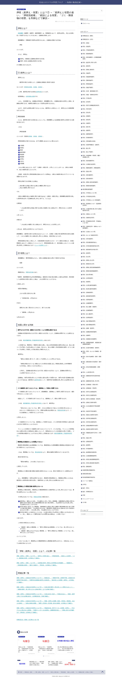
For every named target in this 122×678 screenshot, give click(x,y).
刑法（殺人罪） (87, 148)
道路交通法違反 (87, 480)
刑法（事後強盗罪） (88, 84)
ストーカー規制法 (88, 487)
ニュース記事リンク (41, 245)
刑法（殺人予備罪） (88, 152)
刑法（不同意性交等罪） (89, 198)
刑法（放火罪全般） (88, 279)
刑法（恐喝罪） (87, 116)
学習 (84, 501)
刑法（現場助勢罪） (88, 137)
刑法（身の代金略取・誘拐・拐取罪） (91, 362)
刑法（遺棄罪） (87, 340)
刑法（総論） (86, 43)
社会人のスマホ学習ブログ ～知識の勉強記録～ (61, 2)
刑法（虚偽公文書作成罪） (90, 409)
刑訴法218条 (28, 87)
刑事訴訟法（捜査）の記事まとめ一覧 (28, 619)
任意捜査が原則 (30, 96)
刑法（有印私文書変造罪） (90, 428)
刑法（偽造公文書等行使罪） (91, 421)
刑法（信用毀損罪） (88, 322)
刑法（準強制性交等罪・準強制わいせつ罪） (91, 225)
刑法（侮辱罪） (87, 286)
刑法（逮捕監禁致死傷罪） (90, 336)
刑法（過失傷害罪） (88, 176)
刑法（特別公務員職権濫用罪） (91, 466)
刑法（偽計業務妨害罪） (89, 326)
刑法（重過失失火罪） (89, 267)
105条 (40, 136)
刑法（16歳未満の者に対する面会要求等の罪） (91, 212)
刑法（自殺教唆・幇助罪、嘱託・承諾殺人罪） (91, 156)
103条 (30, 136)
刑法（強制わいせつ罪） (89, 217)
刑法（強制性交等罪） (89, 221)
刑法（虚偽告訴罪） (88, 448)
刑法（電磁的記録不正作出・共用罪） (91, 440)
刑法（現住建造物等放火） (90, 245)
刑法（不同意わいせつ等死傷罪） (91, 202)
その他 (84, 509)
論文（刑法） (86, 494)
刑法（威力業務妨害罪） (89, 329)
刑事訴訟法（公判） (88, 39)
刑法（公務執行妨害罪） (89, 164)
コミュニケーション (88, 505)
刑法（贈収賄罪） (88, 473)
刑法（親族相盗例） (88, 53)
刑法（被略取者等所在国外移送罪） (91, 381)
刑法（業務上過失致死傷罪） (91, 183)
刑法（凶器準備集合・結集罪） (91, 144)
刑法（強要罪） (87, 123)
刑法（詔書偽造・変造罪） (90, 393)
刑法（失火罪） (87, 260)
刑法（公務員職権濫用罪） (90, 462)
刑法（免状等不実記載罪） (90, 417)
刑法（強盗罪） (87, 73)
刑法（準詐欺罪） (88, 109)
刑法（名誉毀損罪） (88, 283)
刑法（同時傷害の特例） (89, 141)
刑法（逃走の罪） (88, 173)
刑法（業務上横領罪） (89, 69)
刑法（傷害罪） (87, 130)
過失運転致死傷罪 (88, 191)
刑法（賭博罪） (87, 451)
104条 (35, 136)
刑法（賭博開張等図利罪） (90, 458)
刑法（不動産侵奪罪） (89, 50)
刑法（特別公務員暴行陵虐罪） (91, 469)
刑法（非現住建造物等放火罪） (91, 249)
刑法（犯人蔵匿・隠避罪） (90, 311)
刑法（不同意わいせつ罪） (90, 194)
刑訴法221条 (29, 272)
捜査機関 (20, 33)
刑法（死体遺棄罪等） (89, 160)
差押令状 (38, 91)
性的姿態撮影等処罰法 (89, 483)
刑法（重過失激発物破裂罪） (91, 276)
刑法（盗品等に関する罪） (90, 62)
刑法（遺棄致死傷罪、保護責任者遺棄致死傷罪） (91, 348)
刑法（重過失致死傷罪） (89, 187)
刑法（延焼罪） (87, 256)
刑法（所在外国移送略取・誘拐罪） (91, 372)
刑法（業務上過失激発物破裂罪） (91, 271)
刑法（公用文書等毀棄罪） (90, 290)
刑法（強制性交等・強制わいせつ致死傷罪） (91, 230)
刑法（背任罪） (87, 112)
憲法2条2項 (38, 452)
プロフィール (86, 23)
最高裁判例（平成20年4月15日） (33, 403)
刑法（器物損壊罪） (88, 297)
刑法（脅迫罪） (87, 119)
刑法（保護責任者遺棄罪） (90, 344)
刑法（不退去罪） (88, 98)
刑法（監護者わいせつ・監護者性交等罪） (91, 207)
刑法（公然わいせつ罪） (89, 235)
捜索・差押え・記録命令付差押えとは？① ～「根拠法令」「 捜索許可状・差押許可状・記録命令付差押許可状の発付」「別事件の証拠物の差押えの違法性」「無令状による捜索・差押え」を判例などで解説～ (46, 580)
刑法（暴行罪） (87, 126)
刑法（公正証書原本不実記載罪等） (91, 413)
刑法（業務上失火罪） (89, 263)
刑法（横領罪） (87, 66)
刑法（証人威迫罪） (88, 318)
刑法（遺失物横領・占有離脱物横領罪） (91, 58)
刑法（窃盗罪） (87, 46)
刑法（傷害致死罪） (88, 134)
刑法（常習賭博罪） (88, 455)
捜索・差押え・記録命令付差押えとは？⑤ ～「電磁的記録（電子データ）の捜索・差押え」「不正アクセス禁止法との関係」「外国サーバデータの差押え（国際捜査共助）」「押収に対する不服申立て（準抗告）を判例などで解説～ (46, 610)
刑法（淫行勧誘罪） (88, 242)
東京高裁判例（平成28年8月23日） (33, 340)
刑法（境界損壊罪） (88, 304)
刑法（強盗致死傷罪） (89, 76)
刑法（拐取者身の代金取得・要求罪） (91, 367)
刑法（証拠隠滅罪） (88, 315)
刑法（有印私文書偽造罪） (90, 425)
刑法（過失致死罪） (88, 180)
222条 (40, 87)
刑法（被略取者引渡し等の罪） (91, 386)
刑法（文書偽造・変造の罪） (91, 389)
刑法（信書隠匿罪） (88, 308)
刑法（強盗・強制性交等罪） (91, 94)
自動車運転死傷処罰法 (89, 476)
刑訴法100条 (37, 496)
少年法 (84, 491)
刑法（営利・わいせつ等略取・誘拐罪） (91, 357)
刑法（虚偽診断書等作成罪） (91, 432)
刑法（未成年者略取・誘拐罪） (91, 352)
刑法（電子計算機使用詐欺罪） (91, 105)
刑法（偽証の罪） (88, 444)
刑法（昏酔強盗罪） (88, 80)
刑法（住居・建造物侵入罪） (91, 91)
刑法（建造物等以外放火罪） (91, 252)
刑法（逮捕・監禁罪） (89, 333)
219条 (35, 87)
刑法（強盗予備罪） (88, 87)
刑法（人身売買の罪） (89, 377)
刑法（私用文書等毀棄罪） (90, 293)
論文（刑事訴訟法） (88, 498)
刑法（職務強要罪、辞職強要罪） (91, 168)
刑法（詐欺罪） (87, 101)
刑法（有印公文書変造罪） (90, 400)
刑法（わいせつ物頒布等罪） (91, 238)
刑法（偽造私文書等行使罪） (91, 435)
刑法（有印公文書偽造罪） (90, 396)
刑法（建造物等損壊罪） (89, 301)
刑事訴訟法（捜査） (21, 9)
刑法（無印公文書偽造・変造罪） (91, 404)
